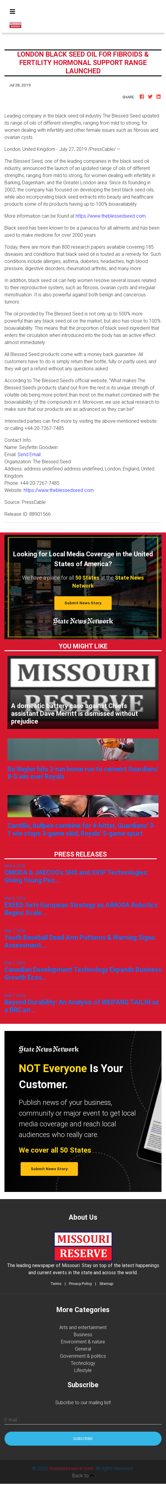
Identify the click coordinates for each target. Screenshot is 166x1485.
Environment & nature (83, 1342)
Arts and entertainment (83, 1327)
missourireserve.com (71, 1468)
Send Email (29, 454)
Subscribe (83, 1438)
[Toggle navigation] (12, 11)
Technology (83, 1363)
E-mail (10, 1420)
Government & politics (83, 1356)
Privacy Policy (80, 1283)
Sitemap (106, 1283)
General (83, 1349)
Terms (56, 1283)
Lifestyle (83, 1370)
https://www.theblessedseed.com (111, 216)
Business (83, 1334)
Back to (83, 1475)
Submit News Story (83, 603)
